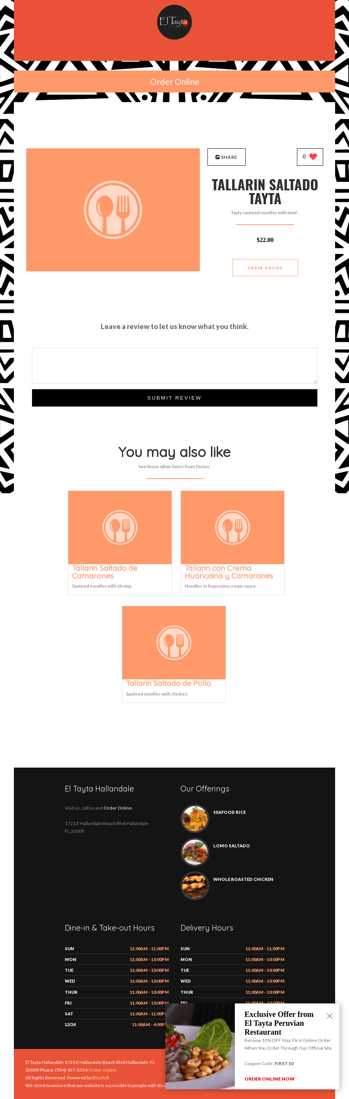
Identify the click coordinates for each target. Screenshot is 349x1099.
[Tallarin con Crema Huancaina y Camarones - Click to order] (232, 562)
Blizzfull (100, 1078)
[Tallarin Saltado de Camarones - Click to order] (120, 562)
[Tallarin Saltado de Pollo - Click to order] (174, 678)
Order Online (174, 81)
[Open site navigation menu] (175, 53)
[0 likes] (310, 157)
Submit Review (174, 398)
